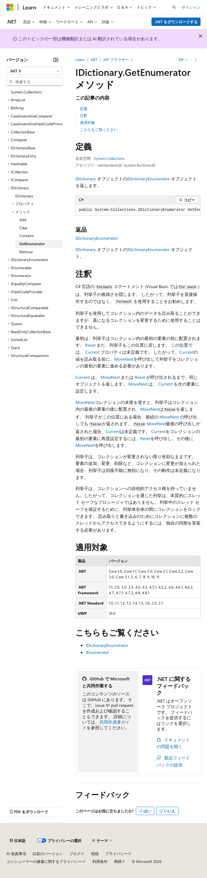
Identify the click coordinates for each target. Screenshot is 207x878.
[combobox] (34, 71)
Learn (80, 59)
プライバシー (116, 853)
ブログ (75, 853)
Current (92, 352)
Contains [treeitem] (26, 235)
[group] (138, 210)
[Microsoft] (9, 7)
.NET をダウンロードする (176, 21)
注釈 (83, 115)
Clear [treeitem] (23, 227)
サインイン (191, 7)
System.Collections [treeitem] (26, 91)
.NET (94, 59)
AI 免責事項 (16, 853)
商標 (118, 861)
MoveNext (123, 359)
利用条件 (100, 861)
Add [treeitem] (22, 219)
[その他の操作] (196, 59)
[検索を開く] (174, 7)
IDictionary (85, 178)
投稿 (95, 853)
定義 (83, 108)
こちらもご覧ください (99, 129)
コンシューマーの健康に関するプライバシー (44, 861)
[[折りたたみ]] (56, 60)
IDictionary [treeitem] (24, 195)
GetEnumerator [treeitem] (32, 243)
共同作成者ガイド (106, 724)
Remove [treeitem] (26, 251)
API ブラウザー (116, 59)
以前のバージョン (48, 853)
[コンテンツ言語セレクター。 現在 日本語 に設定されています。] (17, 840)
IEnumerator (97, 652)
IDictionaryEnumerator (148, 178)
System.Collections (109, 158)
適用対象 (87, 122)
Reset (90, 345)
